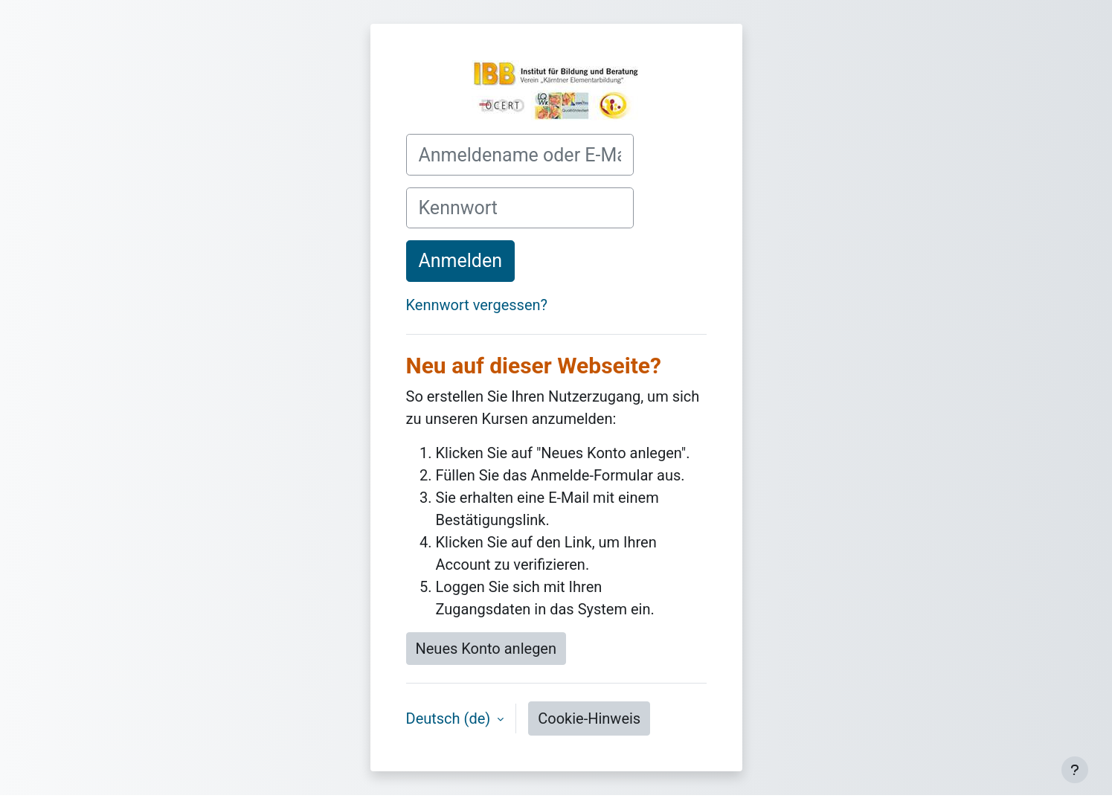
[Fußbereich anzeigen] (1074, 769)
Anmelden (461, 260)
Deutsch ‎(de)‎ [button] (450, 718)
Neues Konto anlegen (486, 649)
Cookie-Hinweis (589, 718)
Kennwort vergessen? (477, 305)
